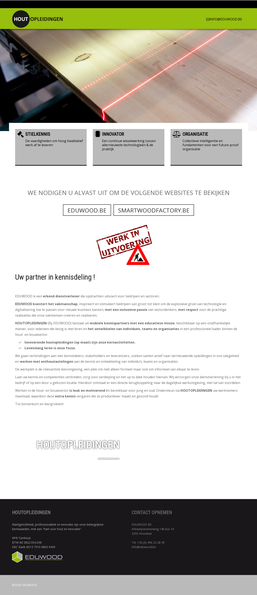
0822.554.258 (33, 542)
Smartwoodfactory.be (154, 220)
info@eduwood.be (224, 19)
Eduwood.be (87, 220)
